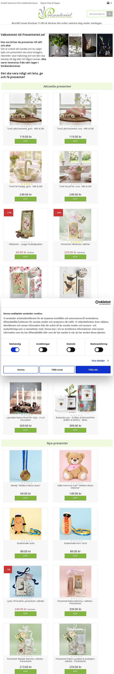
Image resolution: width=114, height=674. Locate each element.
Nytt (3, 28)
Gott (109, 28)
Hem (82, 28)
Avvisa (20, 369)
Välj (99, 450)
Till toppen (57, 628)
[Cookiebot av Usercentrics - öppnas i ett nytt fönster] (98, 303)
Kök (90, 28)
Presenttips (69, 28)
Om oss (4, 651)
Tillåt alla (93, 369)
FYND (63, 34)
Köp (15, 141)
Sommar (41, 28)
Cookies (4, 638)
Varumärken (6, 642)
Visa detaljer (98, 360)
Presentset (54, 28)
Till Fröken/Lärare (28, 28)
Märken (54, 34)
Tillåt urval (57, 369)
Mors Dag (13, 28)
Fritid (100, 28)
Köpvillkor (5, 647)
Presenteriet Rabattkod (12, 656)
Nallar (3, 660)
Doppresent (7, 665)
